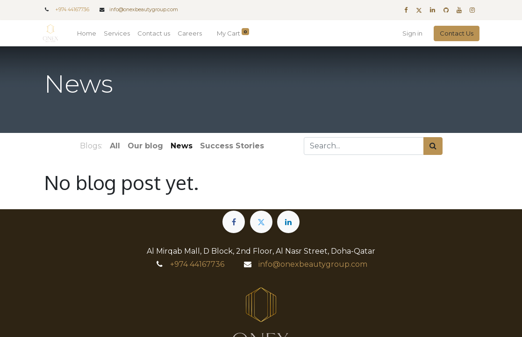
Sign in (411, 33)
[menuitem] (88, 33)
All (115, 145)
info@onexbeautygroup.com (143, 10)
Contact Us (455, 33)
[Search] (433, 146)
